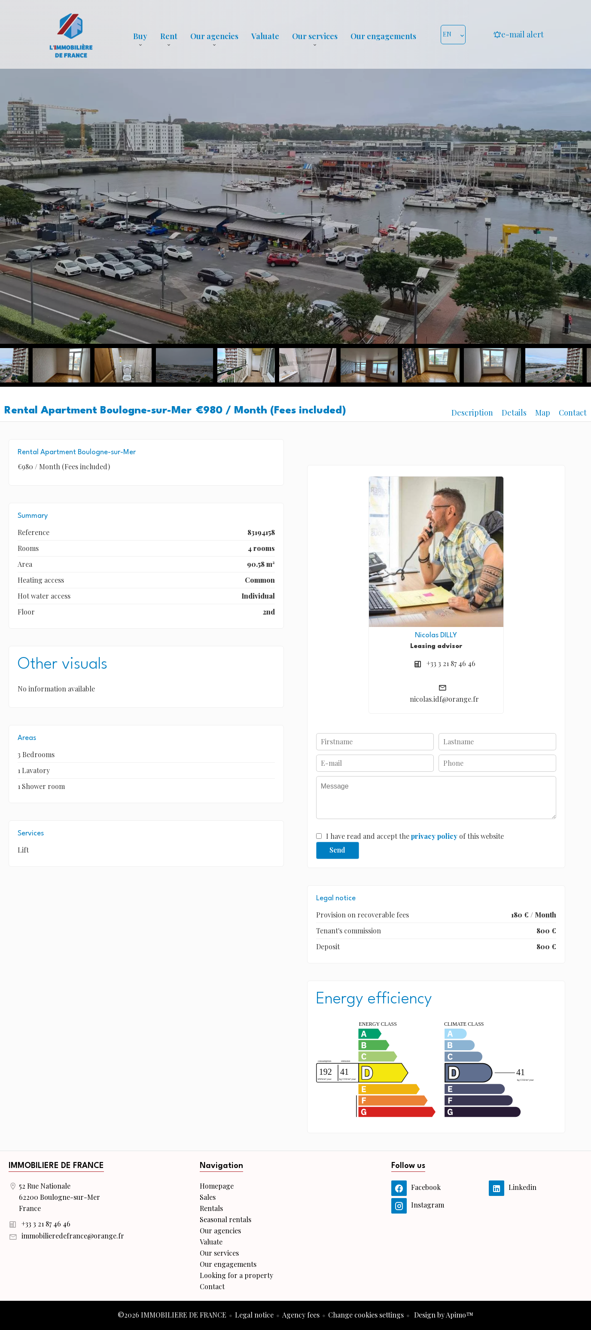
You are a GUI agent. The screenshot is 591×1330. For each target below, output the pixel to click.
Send (337, 849)
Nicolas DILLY (436, 635)
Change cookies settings (366, 1314)
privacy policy (434, 836)
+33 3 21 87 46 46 (450, 663)
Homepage (71, 34)
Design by (442, 1314)
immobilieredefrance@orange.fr (72, 1235)
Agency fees (301, 1314)
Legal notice (254, 1314)
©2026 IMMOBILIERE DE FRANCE (172, 1314)
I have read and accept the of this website (415, 836)
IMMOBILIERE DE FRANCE (56, 1166)
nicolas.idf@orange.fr (444, 698)
